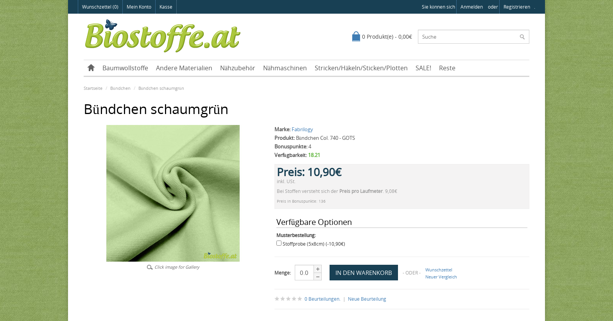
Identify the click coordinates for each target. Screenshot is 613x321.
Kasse (166, 7)
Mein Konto (139, 7)
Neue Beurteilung (367, 299)
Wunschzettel (438, 270)
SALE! (423, 68)
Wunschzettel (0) (100, 7)
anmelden (472, 7)
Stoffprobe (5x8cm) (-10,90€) (314, 244)
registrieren (517, 7)
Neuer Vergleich (441, 277)
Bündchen (120, 88)
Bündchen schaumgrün (161, 88)
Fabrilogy (302, 129)
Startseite (93, 88)
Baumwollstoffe (125, 68)
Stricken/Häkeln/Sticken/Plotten (361, 68)
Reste (447, 68)
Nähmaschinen (285, 68)
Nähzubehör (237, 68)
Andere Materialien (184, 68)
